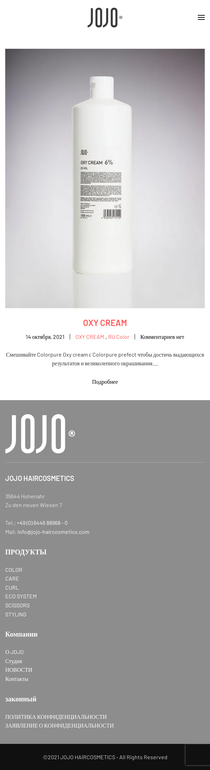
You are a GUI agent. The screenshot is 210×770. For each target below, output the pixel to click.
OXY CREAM (105, 323)
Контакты (16, 678)
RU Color (118, 336)
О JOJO (14, 651)
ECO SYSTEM (21, 596)
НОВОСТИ (18, 669)
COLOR (13, 569)
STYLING (16, 614)
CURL (12, 587)
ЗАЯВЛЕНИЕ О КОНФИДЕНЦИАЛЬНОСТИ (59, 725)
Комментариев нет (162, 337)
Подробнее (105, 381)
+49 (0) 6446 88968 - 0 (42, 522)
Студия (13, 661)
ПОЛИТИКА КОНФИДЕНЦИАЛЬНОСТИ (56, 716)
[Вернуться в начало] (105, 17)
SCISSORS (17, 605)
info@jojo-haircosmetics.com (53, 531)
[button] (201, 17)
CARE (12, 578)
